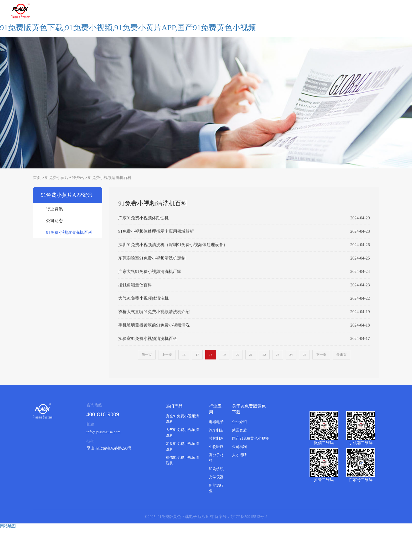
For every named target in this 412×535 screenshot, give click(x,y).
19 (224, 361)
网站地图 (8, 532)
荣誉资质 (239, 436)
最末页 (341, 361)
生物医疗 (216, 453)
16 (184, 361)
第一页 (147, 361)
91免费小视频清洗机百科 (109, 183)
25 (304, 361)
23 (277, 361)
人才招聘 (239, 461)
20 (237, 361)
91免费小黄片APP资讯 (64, 183)
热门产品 (174, 412)
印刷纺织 (216, 475)
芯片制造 (216, 444)
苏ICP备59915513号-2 (248, 522)
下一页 (321, 361)
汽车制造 (216, 436)
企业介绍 (239, 428)
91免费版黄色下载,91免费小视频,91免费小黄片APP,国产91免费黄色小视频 (128, 33)
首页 (37, 183)
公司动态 (54, 226)
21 (251, 361)
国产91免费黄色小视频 (250, 444)
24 (291, 361)
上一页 (167, 361)
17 (197, 361)
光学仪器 (216, 483)
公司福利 (239, 453)
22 (264, 361)
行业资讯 (54, 215)
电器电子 (216, 428)
